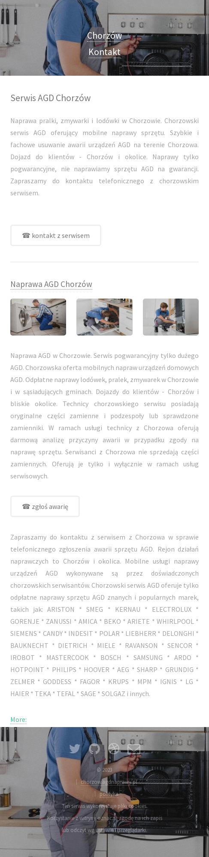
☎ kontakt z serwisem (56, 235)
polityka (109, 793)
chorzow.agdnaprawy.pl (109, 781)
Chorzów (104, 35)
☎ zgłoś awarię (45, 506)
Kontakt (104, 52)
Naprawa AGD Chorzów (51, 284)
